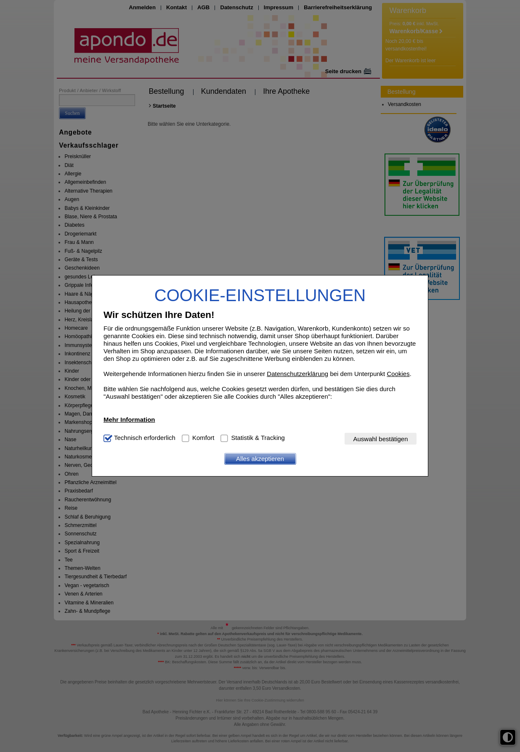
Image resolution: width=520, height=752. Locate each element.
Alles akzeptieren (260, 458)
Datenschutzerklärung (297, 373)
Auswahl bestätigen (380, 438)
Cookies (398, 373)
